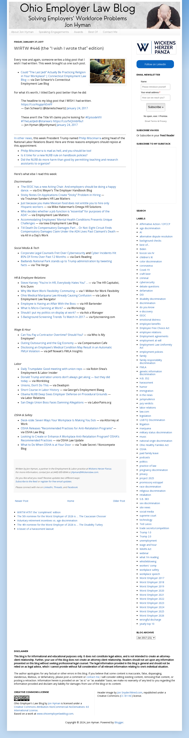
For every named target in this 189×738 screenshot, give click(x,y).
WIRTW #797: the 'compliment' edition (39, 512)
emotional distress (150, 319)
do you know (147, 307)
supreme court (148, 515)
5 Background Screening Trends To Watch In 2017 (53, 317)
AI (141, 232)
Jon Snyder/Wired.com (129, 692)
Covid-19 (145, 269)
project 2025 (147, 478)
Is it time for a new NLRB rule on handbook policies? (54, 155)
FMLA (143, 367)
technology (146, 519)
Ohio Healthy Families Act (154, 445)
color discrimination (151, 261)
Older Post (119, 501)
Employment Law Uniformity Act (156, 346)
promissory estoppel (151, 482)
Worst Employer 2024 (152, 607)
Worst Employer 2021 (152, 594)
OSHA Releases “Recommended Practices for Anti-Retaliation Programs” (67, 428)
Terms (154, 121)
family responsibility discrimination (151, 361)
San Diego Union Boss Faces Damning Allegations (52, 402)
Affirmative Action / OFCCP (155, 224)
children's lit (146, 257)
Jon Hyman (54, 703)
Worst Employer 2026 (152, 615)
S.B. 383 (144, 499)
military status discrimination (156, 432)
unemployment (148, 540)
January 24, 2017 (77, 108)
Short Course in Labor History (40, 390)
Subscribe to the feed (26, 481)
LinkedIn (47, 487)
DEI (142, 294)
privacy (144, 474)
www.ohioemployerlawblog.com (55, 713)
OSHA (143, 449)
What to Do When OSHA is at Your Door (46, 445)
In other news (23, 138)
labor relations (148, 407)
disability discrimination (153, 298)
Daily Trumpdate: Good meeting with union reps (51, 369)
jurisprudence (147, 399)
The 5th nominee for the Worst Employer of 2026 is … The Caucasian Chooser (61, 516)
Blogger (118, 722)
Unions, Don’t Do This (35, 385)
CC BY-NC (126, 695)
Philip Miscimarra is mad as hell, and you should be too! (56, 151)
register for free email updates (55, 481)
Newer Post (21, 501)
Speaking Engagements (54, 32)
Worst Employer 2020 (152, 590)
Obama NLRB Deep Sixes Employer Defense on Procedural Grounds (64, 394)
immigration (146, 390)
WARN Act (145, 549)
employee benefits (150, 323)
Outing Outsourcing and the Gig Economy (47, 343)
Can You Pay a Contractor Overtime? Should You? (52, 335)
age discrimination (150, 228)
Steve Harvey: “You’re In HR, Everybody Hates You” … (54, 283)
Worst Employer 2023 (152, 603)
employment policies (151, 351)
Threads (58, 487)
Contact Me (110, 32)
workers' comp (148, 565)
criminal (144, 278)
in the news (146, 395)
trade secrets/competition (154, 528)
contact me (92, 677)
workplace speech (150, 574)
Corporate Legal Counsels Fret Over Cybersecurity (53, 253)
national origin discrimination (156, 440)
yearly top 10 (147, 623)
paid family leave (149, 453)
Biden (143, 249)
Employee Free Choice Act (154, 328)
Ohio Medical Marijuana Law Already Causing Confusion (56, 295)
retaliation (145, 494)
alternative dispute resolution (156, 236)
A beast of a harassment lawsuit (35, 529)
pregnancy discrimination (154, 470)
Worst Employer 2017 (152, 578)
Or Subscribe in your (155, 135)
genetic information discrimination (151, 373)
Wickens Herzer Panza (99, 468)
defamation (146, 290)
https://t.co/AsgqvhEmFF (36, 104)
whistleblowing (148, 561)
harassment (146, 382)
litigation (144, 424)
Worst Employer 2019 (152, 586)
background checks (150, 240)
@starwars (45, 121)
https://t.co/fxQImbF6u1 (68, 121)
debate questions (149, 286)
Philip (90, 138)
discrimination (147, 303)
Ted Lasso (146, 524)
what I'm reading (149, 557)
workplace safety (149, 569)
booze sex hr (147, 253)
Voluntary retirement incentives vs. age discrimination (47, 520)
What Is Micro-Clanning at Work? (42, 308)
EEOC (143, 315)
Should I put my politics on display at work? (48, 312)
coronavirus (146, 265)
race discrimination (150, 486)
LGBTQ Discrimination (152, 420)
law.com (144, 411)
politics (144, 461)
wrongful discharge (150, 619)
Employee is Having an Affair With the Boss (48, 304)
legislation (145, 415)
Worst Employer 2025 (152, 611)
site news (145, 507)
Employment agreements (154, 336)
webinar (144, 553)
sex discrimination (150, 503)
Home (70, 501)
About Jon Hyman (22, 32)
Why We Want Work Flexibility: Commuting (48, 291)
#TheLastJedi (29, 121)
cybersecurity (147, 282)
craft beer (145, 273)
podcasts (145, 457)
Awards (78, 32)
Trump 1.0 (145, 532)
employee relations (150, 332)
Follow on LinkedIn (155, 64)
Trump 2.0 (145, 536)
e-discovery (146, 311)
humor (143, 386)
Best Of (93, 32)
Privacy (163, 121)
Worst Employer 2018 (152, 582)
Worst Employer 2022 (152, 598)
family (143, 355)
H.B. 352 (144, 378)
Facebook (73, 487)
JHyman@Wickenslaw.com (84, 472)
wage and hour (148, 544)
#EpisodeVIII (93, 117)
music (143, 436)
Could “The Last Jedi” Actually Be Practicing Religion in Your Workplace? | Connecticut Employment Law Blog (53, 76)
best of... (144, 244)
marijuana (145, 428)
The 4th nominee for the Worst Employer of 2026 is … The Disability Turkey (60, 524)
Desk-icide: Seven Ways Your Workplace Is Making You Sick (58, 420)
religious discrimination (153, 490)
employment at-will (150, 340)
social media (147, 511)
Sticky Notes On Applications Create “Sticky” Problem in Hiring (61, 195)
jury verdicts (146, 403)
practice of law (148, 465)
